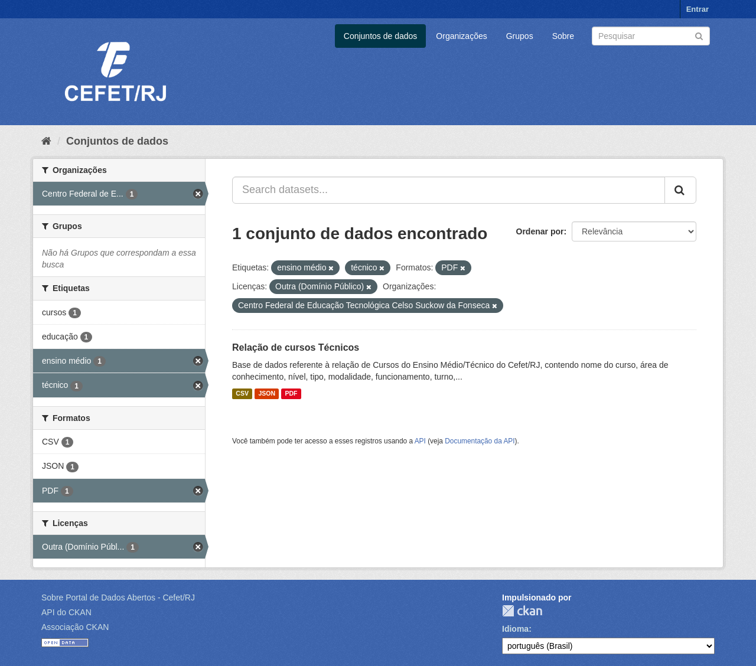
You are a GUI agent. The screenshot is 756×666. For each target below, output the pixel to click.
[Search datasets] (651, 36)
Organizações (461, 36)
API (420, 441)
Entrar (697, 9)
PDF (291, 393)
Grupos (519, 36)
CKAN (522, 611)
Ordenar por (540, 231)
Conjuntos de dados (381, 36)
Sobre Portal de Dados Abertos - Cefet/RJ (118, 597)
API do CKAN (66, 612)
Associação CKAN (75, 627)
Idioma (515, 629)
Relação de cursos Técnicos (295, 347)
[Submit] (699, 35)
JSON (266, 393)
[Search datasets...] (448, 190)
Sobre (563, 36)
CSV (242, 393)
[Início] (46, 141)
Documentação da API (479, 441)
